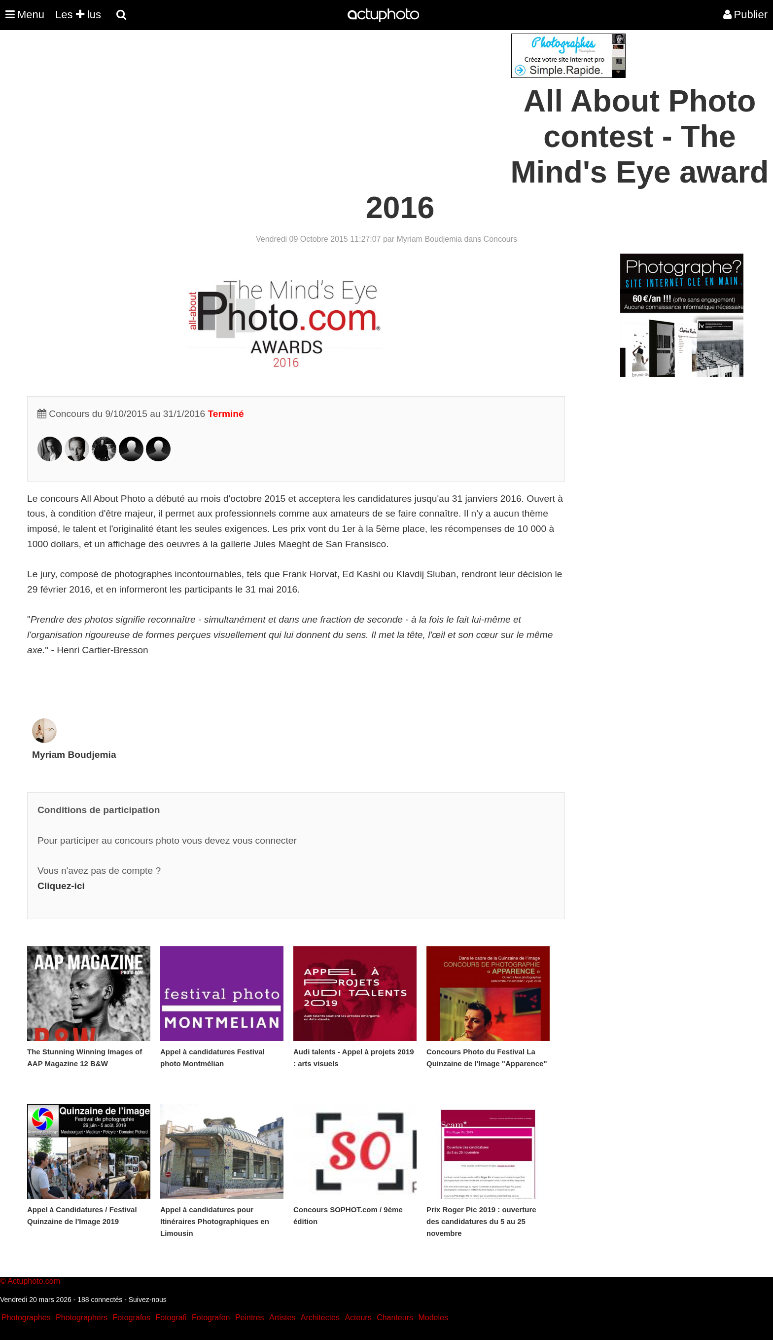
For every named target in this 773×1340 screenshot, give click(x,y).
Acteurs (358, 1317)
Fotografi (170, 1317)
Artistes (282, 1317)
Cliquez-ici (61, 886)
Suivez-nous (148, 1299)
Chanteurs (395, 1317)
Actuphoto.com (33, 1281)
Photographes (26, 1317)
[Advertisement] (326, 103)
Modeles (433, 1317)
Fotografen (211, 1317)
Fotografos (131, 1317)
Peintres (249, 1317)
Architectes (320, 1317)
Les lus (78, 14)
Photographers (81, 1317)
